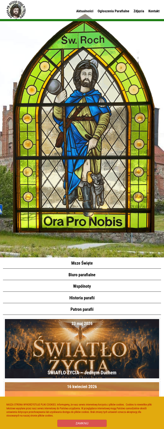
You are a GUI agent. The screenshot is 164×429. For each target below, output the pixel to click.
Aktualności (84, 11)
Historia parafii (82, 297)
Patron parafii (82, 309)
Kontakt (154, 11)
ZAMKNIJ (82, 423)
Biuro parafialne (82, 274)
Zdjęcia (139, 11)
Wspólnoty (82, 286)
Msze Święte (82, 263)
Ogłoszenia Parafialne (113, 11)
